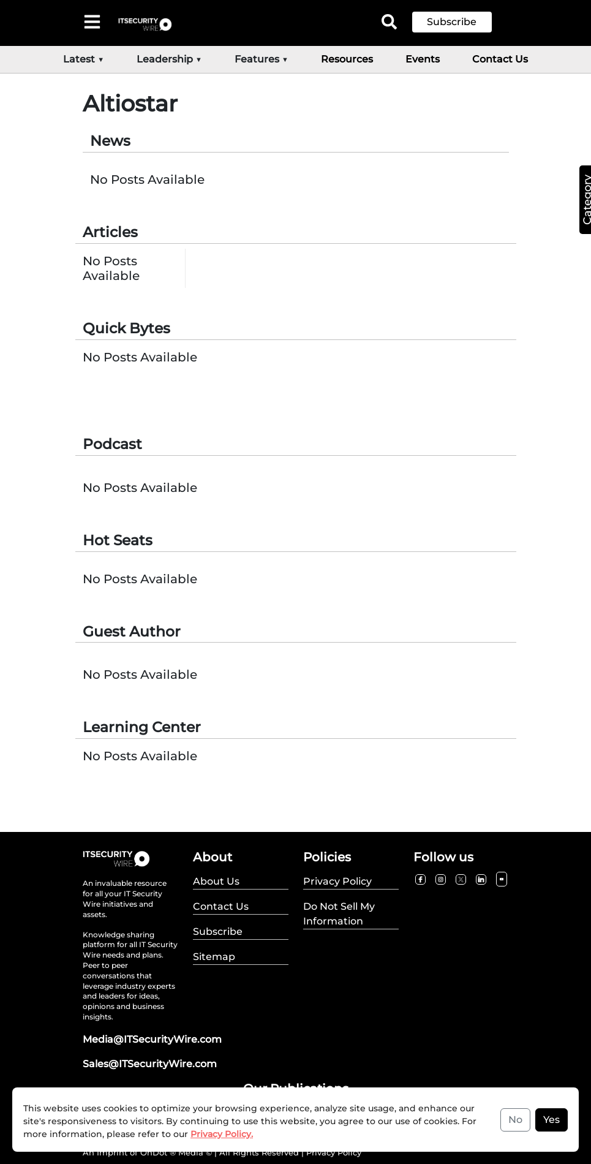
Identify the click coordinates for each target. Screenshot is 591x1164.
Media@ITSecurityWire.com (152, 1039)
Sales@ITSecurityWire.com (150, 1064)
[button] (461, 22)
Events (422, 59)
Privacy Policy (333, 1152)
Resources (347, 59)
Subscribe (451, 22)
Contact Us (500, 59)
